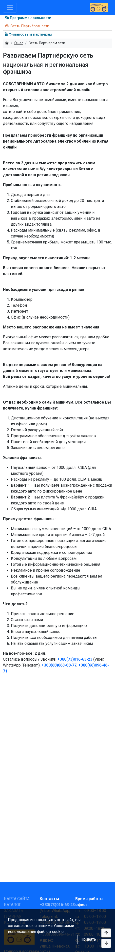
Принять (88, 939)
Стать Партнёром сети (27, 26)
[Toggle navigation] (10, 8)
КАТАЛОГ (12, 904)
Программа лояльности (28, 18)
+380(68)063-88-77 (59, 665)
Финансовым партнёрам (28, 34)
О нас (18, 43)
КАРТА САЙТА (17, 898)
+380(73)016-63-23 (74, 659)
